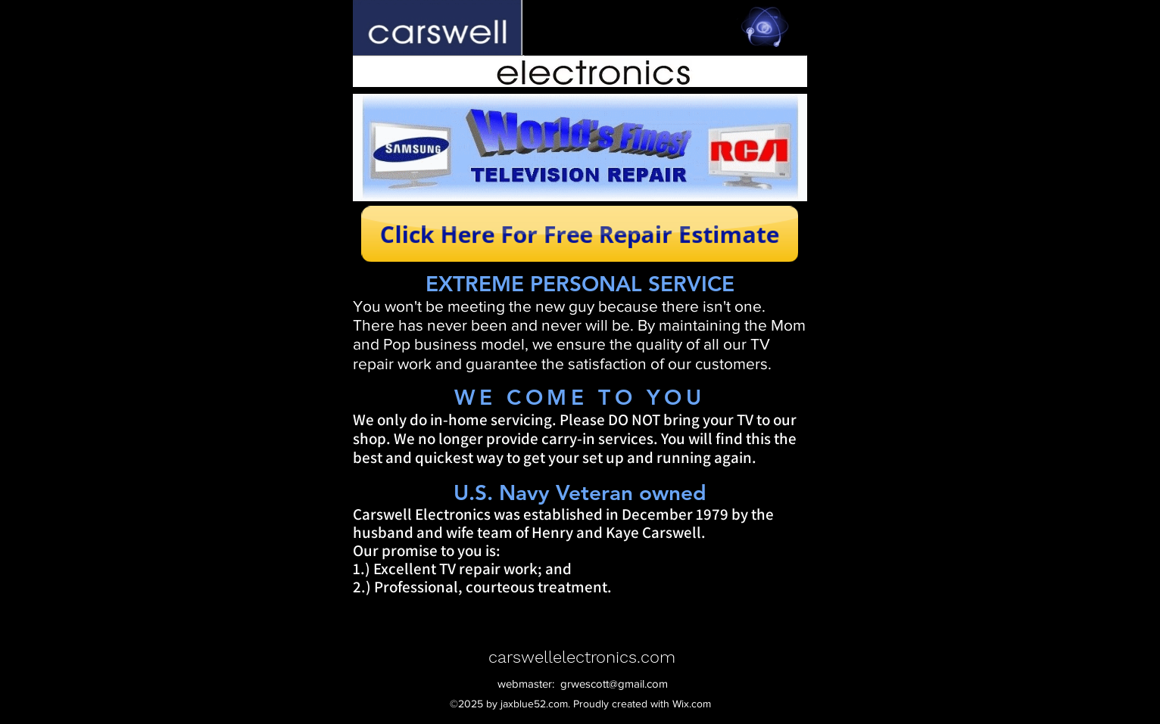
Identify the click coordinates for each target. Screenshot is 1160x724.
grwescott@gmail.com (614, 683)
